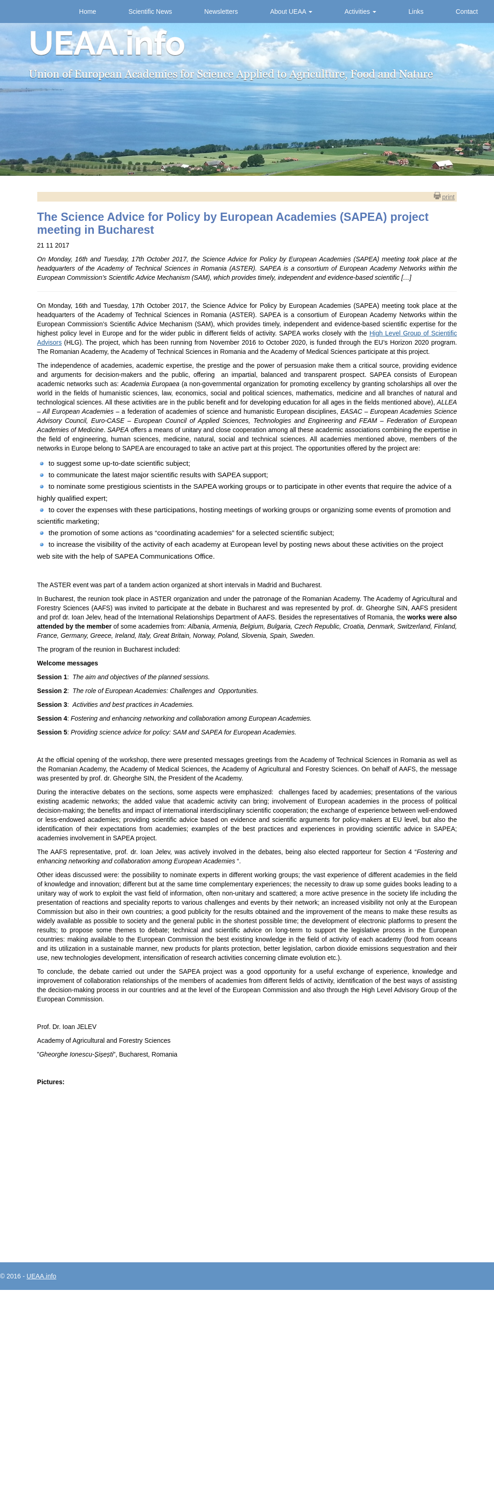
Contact (467, 11)
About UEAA (291, 11)
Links (416, 11)
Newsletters (221, 11)
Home (87, 11)
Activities (360, 11)
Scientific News (150, 11)
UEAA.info (42, 1276)
